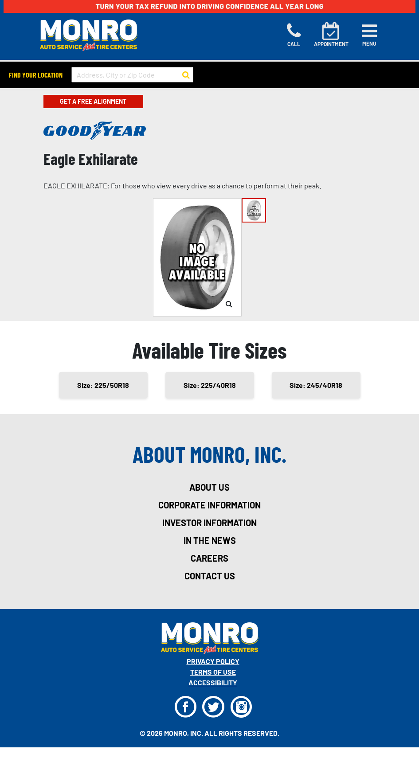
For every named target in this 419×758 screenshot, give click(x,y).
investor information (209, 522)
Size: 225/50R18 (103, 385)
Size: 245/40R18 (316, 385)
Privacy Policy (213, 661)
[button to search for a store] (186, 75)
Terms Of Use (213, 672)
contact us (209, 575)
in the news (210, 540)
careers (209, 558)
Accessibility (212, 682)
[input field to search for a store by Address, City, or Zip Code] (132, 74)
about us (209, 487)
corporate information (209, 505)
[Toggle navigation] (369, 35)
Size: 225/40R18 (210, 385)
